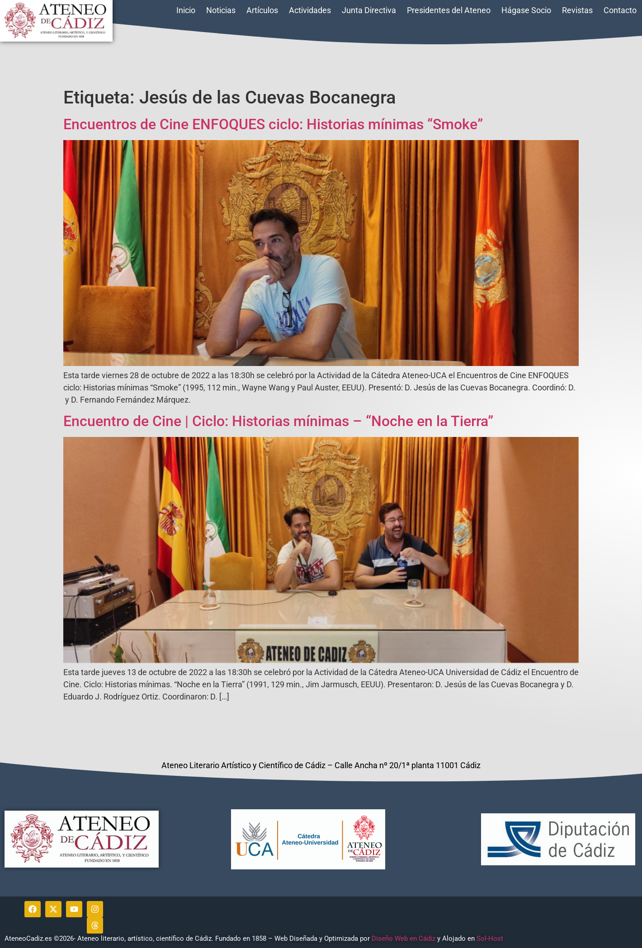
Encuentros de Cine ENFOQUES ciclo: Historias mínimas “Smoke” (273, 124)
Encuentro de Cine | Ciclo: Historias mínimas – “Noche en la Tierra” (278, 421)
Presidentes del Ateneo (449, 10)
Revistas (577, 10)
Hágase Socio (526, 10)
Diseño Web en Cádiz (403, 938)
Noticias (221, 10)
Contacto (620, 10)
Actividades (310, 10)
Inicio (185, 10)
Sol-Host (491, 938)
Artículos (262, 10)
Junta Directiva (369, 10)
